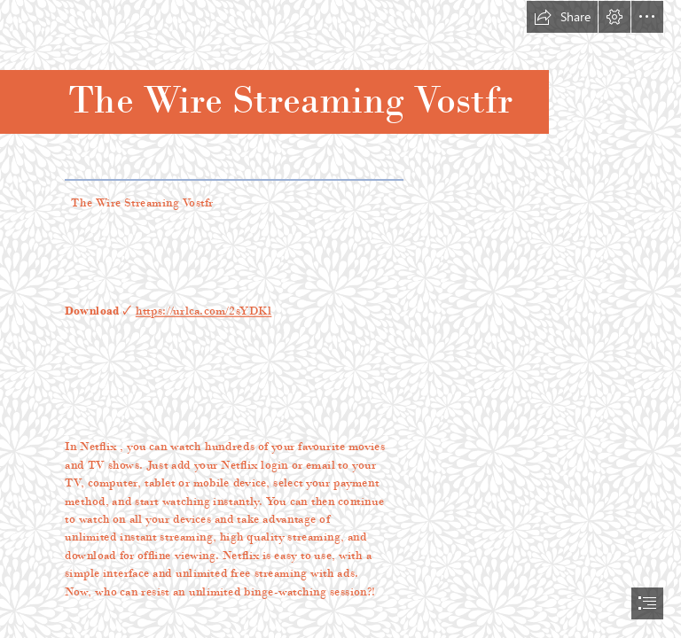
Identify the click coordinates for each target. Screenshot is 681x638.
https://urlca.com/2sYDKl (204, 310)
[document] (340, 319)
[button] (562, 17)
